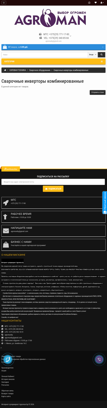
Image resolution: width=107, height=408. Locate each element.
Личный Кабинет (7, 376)
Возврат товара (7, 393)
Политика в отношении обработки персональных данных (23, 359)
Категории (53, 61)
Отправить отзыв (97, 92)
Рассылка (5, 385)
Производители (7, 368)
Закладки (5, 382)
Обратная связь (7, 391)
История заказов (8, 379)
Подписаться (53, 189)
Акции (3, 371)
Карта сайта (6, 396)
